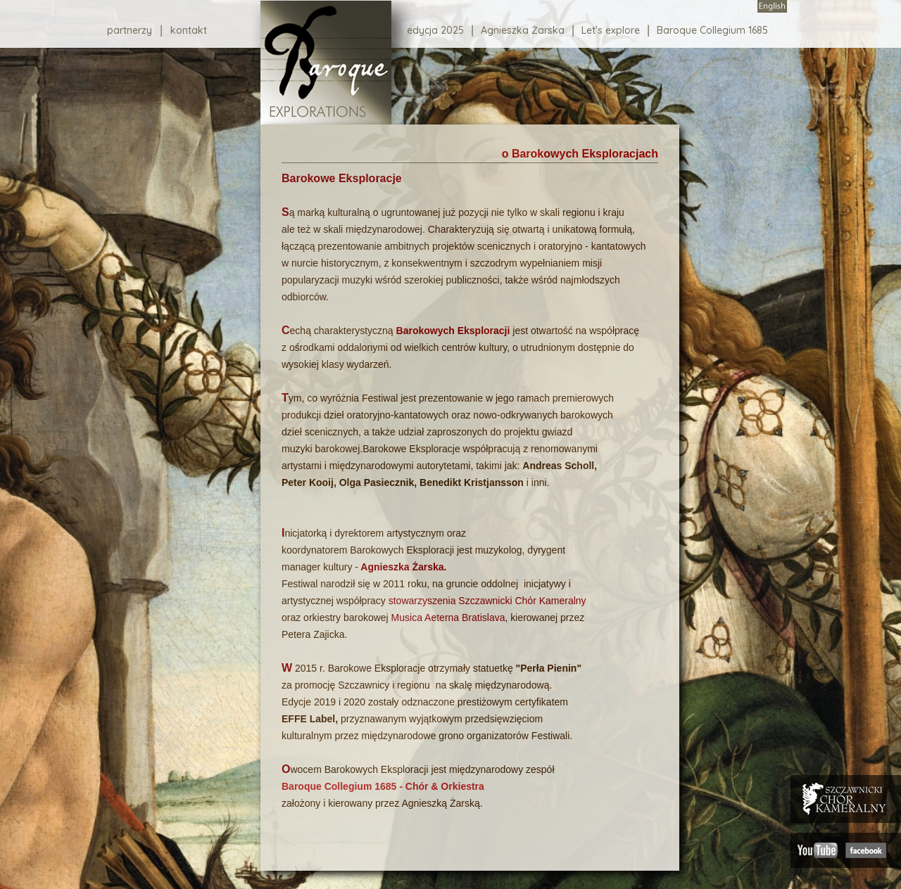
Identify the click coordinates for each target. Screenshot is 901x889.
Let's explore (610, 31)
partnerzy (129, 30)
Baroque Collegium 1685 (712, 31)
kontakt (188, 30)
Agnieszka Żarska (523, 31)
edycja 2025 (435, 31)
